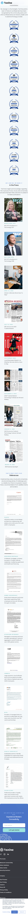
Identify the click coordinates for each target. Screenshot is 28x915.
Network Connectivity (6, 862)
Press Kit (2, 887)
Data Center (3, 867)
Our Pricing (3, 882)
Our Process (3, 879)
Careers (2, 884)
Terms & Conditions (5, 892)
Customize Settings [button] (6, 912)
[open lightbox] (14, 508)
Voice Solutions (4, 865)
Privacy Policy (4, 890)
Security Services (5, 870)
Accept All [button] (15, 912)
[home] (6, 1)
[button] (25, 3)
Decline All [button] (22, 912)
